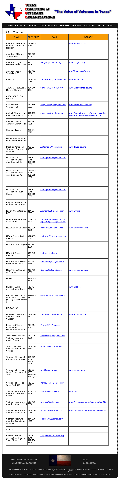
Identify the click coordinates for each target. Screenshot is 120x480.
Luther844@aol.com (49, 391)
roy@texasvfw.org (48, 370)
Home (10, 25)
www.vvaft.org (75, 391)
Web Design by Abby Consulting (24, 462)
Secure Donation (105, 25)
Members (64, 25)
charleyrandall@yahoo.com (53, 157)
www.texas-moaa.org (78, 270)
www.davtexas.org (77, 147)
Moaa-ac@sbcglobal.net (51, 228)
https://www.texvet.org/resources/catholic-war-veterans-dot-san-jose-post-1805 (88, 114)
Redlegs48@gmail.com (51, 270)
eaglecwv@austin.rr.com (51, 113)
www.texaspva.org (77, 314)
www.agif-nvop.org (77, 43)
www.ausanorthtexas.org (80, 88)
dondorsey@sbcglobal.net (52, 336)
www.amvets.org (76, 79)
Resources (77, 25)
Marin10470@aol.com (50, 325)
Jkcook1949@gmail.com (51, 410)
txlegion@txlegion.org (50, 62)
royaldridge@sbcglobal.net (53, 221)
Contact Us (89, 25)
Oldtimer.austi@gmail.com (52, 295)
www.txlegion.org (77, 62)
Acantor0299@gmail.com (52, 211)
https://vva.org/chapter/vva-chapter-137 (87, 410)
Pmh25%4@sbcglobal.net (52, 261)
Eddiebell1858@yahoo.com (53, 219)
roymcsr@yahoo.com (50, 402)
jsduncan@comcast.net (51, 346)
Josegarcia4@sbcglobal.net (53, 105)
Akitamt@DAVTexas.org (51, 147)
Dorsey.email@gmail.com (52, 383)
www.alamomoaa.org (78, 228)
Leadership (33, 25)
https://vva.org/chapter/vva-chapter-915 (87, 402)
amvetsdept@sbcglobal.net (53, 79)
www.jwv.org (74, 211)
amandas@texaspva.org (51, 314)
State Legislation (49, 25)
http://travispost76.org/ (79, 71)
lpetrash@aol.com (48, 253)
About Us (21, 25)
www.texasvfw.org (77, 370)
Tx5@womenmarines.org (52, 436)
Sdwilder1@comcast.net (51, 88)
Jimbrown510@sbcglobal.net (53, 236)
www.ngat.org (75, 287)
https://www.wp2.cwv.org (80, 105)
